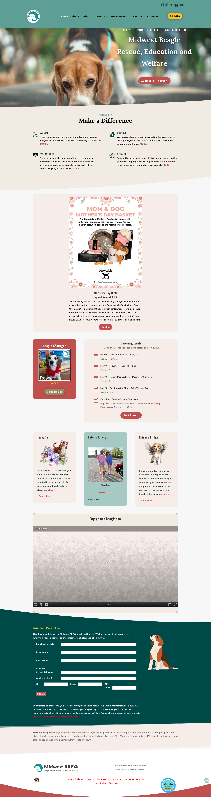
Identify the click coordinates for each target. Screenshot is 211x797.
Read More (44, 496)
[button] (119, 467)
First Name (43, 652)
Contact (138, 16)
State (73, 684)
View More (146, 500)
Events (102, 16)
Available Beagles (154, 81)
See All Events (131, 415)
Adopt (87, 16)
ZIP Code (107, 686)
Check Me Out (54, 392)
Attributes (100, 783)
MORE (143, 144)
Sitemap (113, 783)
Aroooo (130, 779)
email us (165, 494)
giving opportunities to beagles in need (154, 30)
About (75, 16)
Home (64, 16)
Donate (175, 16)
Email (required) (45, 644)
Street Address (44, 672)
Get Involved (120, 16)
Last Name (42, 660)
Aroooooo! (155, 16)
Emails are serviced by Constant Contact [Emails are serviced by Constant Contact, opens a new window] (55, 716)
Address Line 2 (44, 678)
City (38, 684)
